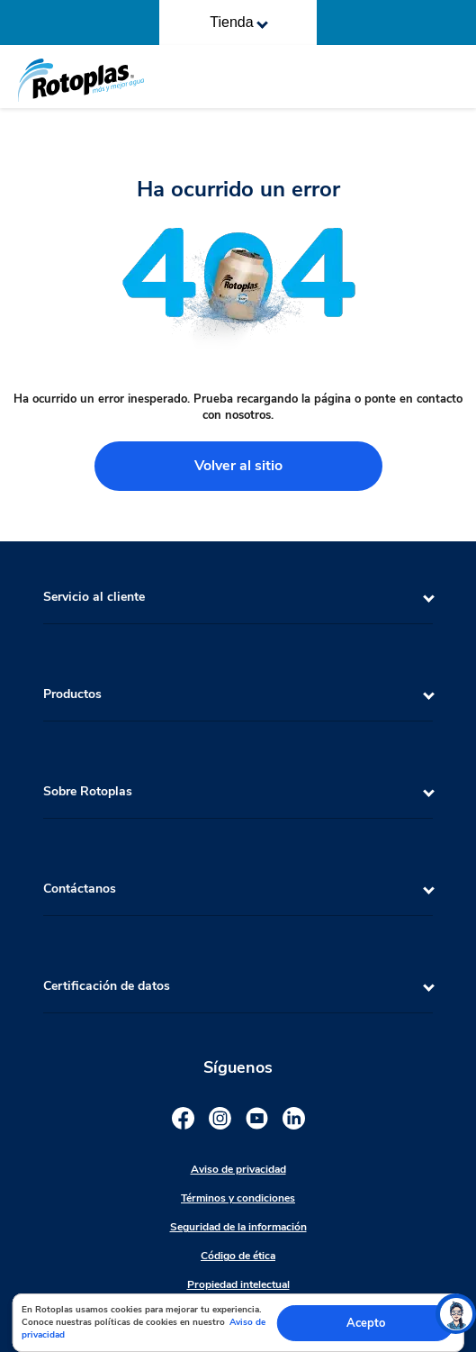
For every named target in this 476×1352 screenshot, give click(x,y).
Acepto (365, 1323)
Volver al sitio (238, 466)
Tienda (238, 22)
